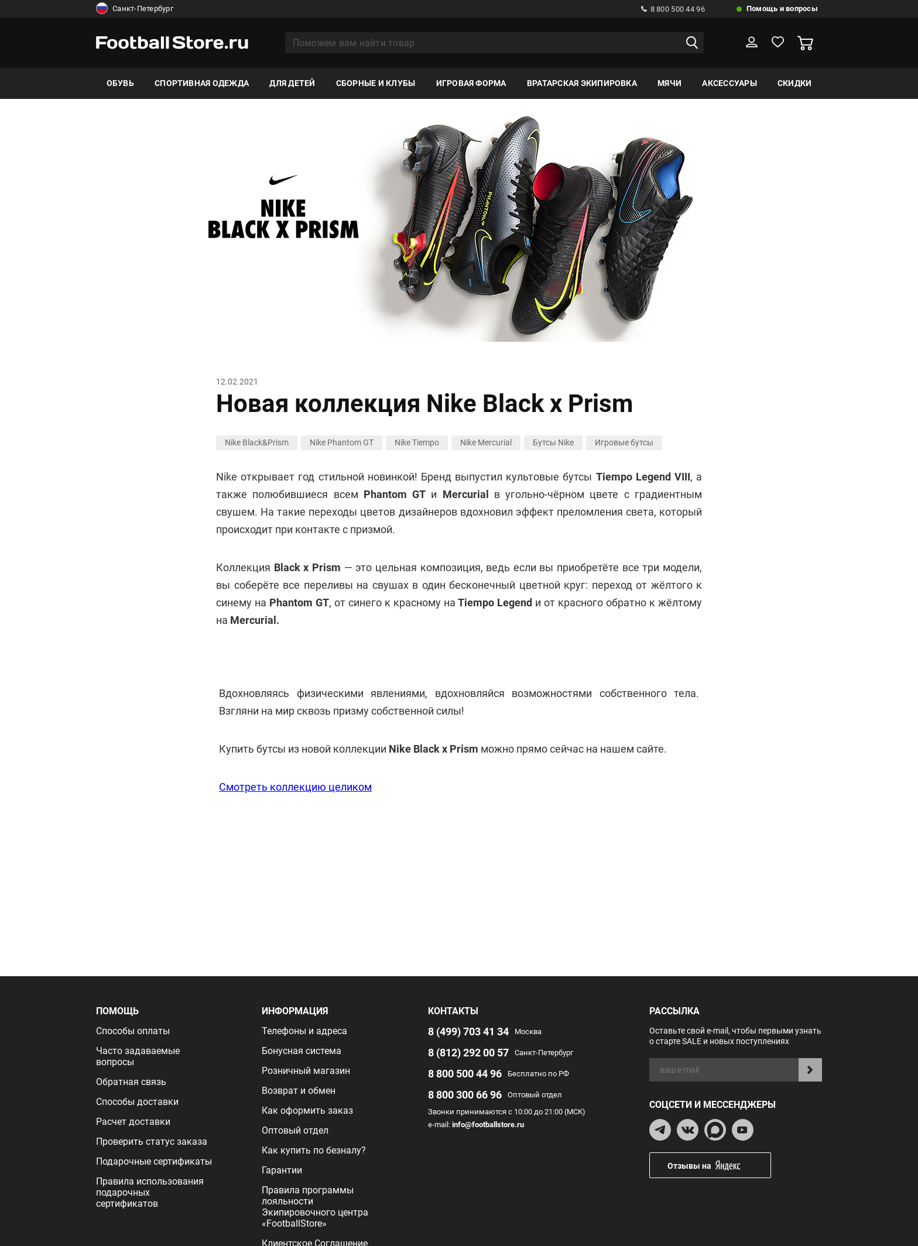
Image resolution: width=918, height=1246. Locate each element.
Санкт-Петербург (134, 9)
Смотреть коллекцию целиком (295, 787)
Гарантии (282, 1170)
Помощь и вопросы (782, 8)
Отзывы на (718, 1165)
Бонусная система (301, 1050)
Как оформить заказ (307, 1110)
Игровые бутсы (624, 442)
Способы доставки (137, 1101)
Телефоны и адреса (304, 1030)
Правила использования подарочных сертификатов (150, 1192)
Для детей (292, 83)
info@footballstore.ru (488, 1124)
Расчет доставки (133, 1121)
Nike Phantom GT (342, 442)
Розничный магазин (306, 1070)
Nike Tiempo (417, 442)
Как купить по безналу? (314, 1150)
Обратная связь (131, 1081)
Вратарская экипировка (582, 83)
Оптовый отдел (295, 1130)
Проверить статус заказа (151, 1141)
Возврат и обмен (298, 1090)
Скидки (794, 83)
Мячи (669, 83)
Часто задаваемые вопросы (138, 1056)
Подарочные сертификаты (154, 1161)
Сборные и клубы (376, 83)
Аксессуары (729, 83)
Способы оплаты (133, 1030)
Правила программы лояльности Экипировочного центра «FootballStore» (315, 1207)
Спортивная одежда (202, 83)
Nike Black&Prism (257, 442)
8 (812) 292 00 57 (468, 1052)
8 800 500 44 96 (673, 9)
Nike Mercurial (486, 442)
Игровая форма (471, 83)
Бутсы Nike (553, 442)
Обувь (120, 83)
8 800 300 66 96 (465, 1095)
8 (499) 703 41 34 (468, 1031)
